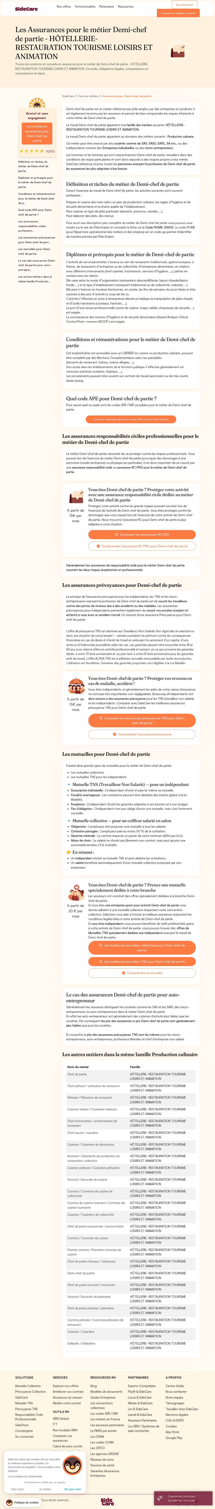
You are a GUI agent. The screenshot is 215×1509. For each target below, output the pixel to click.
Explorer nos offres (66, 1386)
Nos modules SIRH (65, 1430)
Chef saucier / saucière (82, 1133)
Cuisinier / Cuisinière (80, 1332)
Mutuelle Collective (28, 1386)
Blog (93, 1386)
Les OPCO (97, 1448)
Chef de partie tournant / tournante (91, 1285)
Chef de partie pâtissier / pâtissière (90, 1308)
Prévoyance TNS (26, 1409)
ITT (55, 1424)
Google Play (174, 1438)
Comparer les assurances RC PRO (142, 534)
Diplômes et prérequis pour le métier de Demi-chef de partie (35, 182)
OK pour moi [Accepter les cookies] (72, 1489)
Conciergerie (24, 1431)
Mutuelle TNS (24, 1403)
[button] (22, 1502)
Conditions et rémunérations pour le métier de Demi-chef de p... (36, 198)
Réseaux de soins (102, 1459)
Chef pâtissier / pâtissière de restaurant (93, 1086)
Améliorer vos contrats (68, 1391)
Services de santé (102, 1465)
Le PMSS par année (103, 1431)
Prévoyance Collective (30, 1391)
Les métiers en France (105, 1419)
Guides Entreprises (103, 1397)
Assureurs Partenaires (142, 1420)
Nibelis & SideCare (140, 1403)
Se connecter (184, 4)
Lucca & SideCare (140, 1397)
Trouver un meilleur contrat (178, 13)
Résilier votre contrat (67, 1403)
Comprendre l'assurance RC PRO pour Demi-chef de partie (142, 546)
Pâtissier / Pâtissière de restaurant (89, 1097)
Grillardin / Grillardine (81, 1343)
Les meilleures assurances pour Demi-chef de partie (37, 133)
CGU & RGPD (175, 1420)
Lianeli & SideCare (140, 1415)
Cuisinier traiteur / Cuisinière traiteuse (92, 1109)
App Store (172, 1432)
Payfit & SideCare (139, 1391)
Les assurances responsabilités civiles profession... (32, 226)
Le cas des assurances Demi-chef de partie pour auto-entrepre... (36, 265)
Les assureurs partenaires (107, 1425)
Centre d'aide (175, 1386)
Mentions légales (177, 1415)
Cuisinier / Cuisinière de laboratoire (90, 1144)
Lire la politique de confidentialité (25, 1476)
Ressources (126, 6)
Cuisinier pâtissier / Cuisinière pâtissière (93, 1168)
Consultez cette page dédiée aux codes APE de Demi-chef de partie (131, 419)
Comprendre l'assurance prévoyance (142, 734)
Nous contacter (176, 1391)
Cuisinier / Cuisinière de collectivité (90, 1214)
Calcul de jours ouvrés (67, 1446)
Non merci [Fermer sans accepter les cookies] (17, 1489)
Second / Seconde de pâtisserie (89, 1297)
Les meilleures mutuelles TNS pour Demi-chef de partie (142, 962)
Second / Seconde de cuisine (87, 1179)
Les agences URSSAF (104, 1454)
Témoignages (175, 1403)
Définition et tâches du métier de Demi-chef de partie (33, 166)
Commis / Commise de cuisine (87, 1238)
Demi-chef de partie (81, 1273)
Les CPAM (97, 1437)
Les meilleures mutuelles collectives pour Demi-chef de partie (142, 947)
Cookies (171, 1426)
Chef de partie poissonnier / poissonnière (95, 1226)
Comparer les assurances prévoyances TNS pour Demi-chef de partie (142, 720)
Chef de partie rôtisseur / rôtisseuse (91, 1261)
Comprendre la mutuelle (142, 973)
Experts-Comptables (142, 1386)
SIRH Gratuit (61, 1419)
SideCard (21, 1397)
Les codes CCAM (102, 1442)
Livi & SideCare (138, 1409)
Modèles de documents (106, 1391)
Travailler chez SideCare (182, 1409)
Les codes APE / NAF (104, 1413)
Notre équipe (174, 1397)
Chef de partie (77, 1074)
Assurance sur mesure (67, 1397)
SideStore (22, 1425)
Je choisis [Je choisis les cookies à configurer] (45, 1489)
